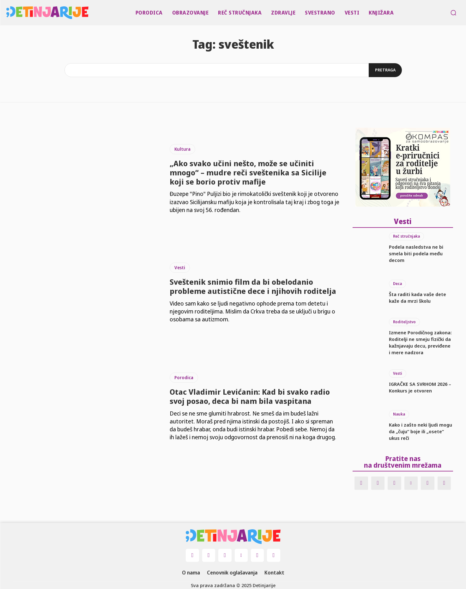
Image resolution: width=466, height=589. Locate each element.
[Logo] (7, 12)
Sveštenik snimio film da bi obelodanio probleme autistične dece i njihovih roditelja (253, 286)
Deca (397, 283)
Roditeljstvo (404, 321)
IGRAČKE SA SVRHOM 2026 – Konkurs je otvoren (420, 386)
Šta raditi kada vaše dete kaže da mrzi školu (417, 296)
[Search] (385, 70)
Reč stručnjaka (406, 235)
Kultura (182, 149)
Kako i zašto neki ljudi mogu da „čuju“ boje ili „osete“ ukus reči (420, 431)
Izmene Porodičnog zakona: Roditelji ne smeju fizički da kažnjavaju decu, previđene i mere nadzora (420, 342)
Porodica (183, 377)
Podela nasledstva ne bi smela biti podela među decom (416, 253)
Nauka (399, 413)
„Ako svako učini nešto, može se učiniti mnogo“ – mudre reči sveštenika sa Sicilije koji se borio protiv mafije (248, 172)
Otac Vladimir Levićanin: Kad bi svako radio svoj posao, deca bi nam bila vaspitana (250, 396)
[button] (453, 12)
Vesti (179, 267)
